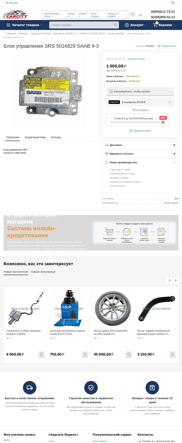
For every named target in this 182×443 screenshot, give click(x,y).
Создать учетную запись (17, 441)
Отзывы (54, 134)
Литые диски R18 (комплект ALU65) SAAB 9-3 (113, 329)
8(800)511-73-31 (163, 11)
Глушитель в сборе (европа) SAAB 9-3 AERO (24, 329)
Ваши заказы (100, 438)
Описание (12, 134)
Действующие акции (51, 15)
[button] (167, 43)
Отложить (140, 107)
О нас (51, 438)
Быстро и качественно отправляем (29, 395)
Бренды (71, 15)
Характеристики (34, 134)
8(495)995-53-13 (163, 17)
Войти (7, 437)
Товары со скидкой (112, 15)
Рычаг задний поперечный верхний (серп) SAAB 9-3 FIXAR (156, 329)
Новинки (83, 15)
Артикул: (142, 43)
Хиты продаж (95, 15)
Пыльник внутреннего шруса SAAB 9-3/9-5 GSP (68, 329)
